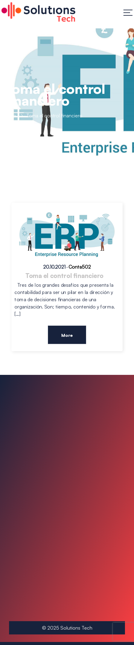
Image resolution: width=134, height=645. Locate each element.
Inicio (10, 116)
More (66, 335)
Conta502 (80, 267)
